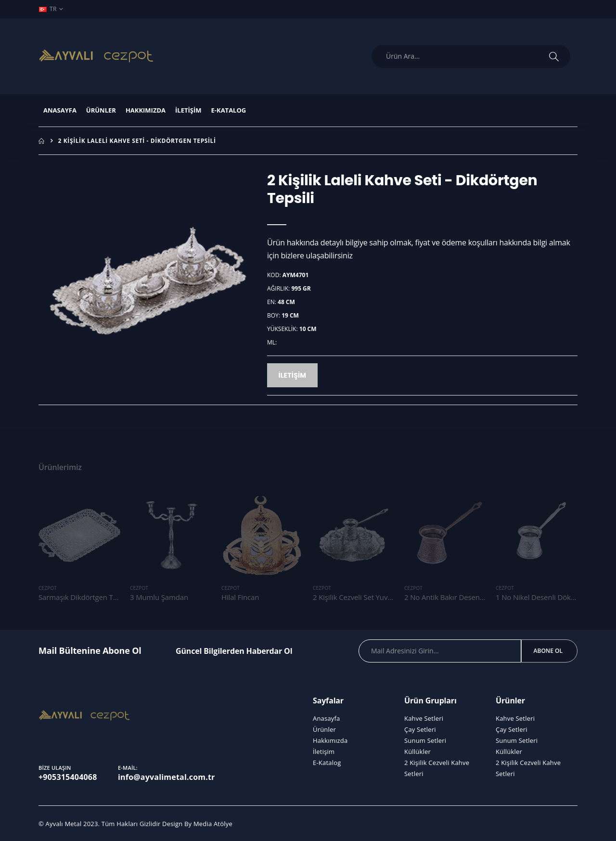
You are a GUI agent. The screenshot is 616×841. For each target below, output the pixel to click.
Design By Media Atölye (197, 823)
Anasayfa (60, 110)
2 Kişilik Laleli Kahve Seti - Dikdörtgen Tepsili (137, 141)
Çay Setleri (420, 729)
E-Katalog (228, 110)
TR (48, 9)
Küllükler (417, 751)
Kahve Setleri (423, 718)
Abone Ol (548, 651)
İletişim (188, 110)
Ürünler (101, 110)
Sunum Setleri (425, 740)
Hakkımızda (146, 110)
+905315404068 (67, 777)
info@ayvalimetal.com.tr (166, 777)
